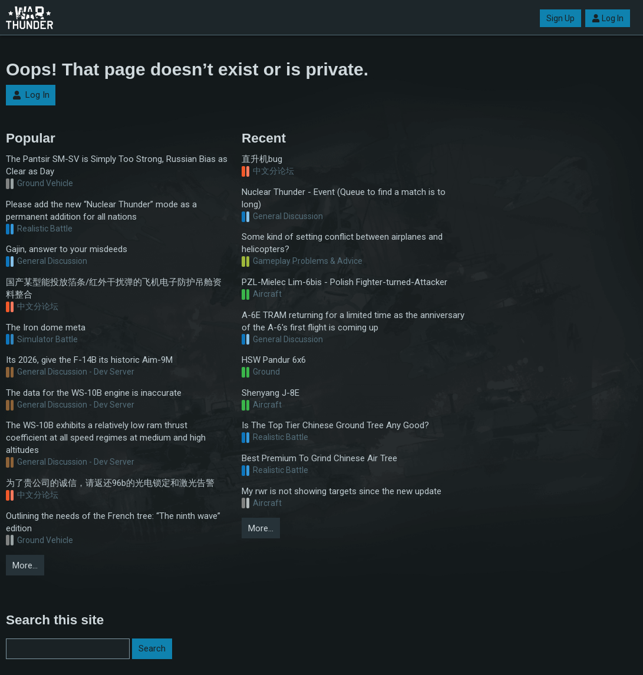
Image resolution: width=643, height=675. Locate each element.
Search (152, 648)
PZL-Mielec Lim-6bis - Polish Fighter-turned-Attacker (344, 282)
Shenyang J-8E (270, 393)
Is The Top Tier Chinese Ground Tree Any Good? (335, 425)
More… (25, 565)
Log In (608, 18)
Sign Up (560, 18)
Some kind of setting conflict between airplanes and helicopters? (342, 242)
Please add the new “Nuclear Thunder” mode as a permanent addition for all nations (101, 210)
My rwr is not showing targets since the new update (341, 491)
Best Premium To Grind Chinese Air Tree (319, 458)
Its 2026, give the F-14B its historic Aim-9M (89, 360)
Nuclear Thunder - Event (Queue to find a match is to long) (344, 198)
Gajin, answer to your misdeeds (66, 249)
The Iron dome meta (45, 327)
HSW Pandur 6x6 (274, 360)
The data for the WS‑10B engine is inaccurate (94, 393)
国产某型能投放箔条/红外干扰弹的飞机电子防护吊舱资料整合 (114, 288)
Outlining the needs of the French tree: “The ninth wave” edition (113, 522)
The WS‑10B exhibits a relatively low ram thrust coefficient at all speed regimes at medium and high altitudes (106, 437)
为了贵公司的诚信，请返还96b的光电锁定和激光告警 (110, 483)
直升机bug (262, 159)
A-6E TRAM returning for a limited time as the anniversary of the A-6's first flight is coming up (353, 321)
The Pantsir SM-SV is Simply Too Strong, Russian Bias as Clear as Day (116, 165)
